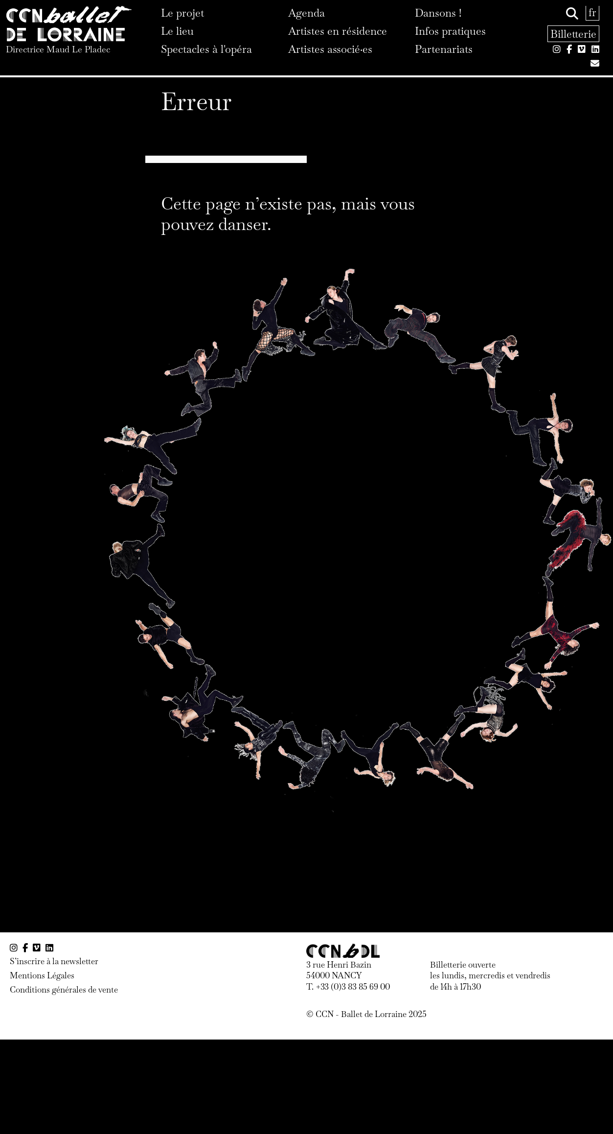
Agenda (306, 13)
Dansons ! (438, 13)
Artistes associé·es (330, 49)
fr (592, 12)
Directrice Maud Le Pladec (58, 49)
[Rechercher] (572, 14)
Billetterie (573, 34)
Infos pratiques (450, 31)
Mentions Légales (42, 975)
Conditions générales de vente (64, 989)
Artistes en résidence (337, 31)
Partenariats (444, 49)
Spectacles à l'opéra (206, 49)
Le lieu (177, 31)
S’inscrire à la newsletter (54, 961)
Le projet (182, 13)
